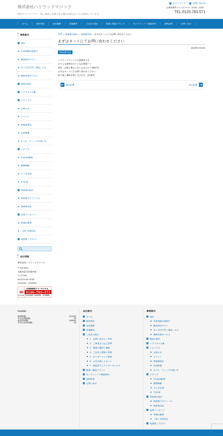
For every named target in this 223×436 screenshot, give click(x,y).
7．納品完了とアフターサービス (105, 365)
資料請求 (168, 23)
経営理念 (40, 23)
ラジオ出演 (26, 174)
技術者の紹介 (71, 34)
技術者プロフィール (30, 198)
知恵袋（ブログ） (29, 239)
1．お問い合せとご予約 (101, 339)
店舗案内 (73, 23)
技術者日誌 (86, 34)
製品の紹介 (26, 84)
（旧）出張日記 (28, 231)
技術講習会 (26, 125)
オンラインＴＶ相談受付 (144, 23)
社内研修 (25, 133)
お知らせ (25, 108)
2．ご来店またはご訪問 (101, 343)
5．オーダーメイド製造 (101, 356)
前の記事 (70, 85)
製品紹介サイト (28, 59)
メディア (25, 149)
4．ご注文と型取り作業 (101, 352)
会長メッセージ (28, 214)
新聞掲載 (25, 165)
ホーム (25, 23)
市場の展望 (26, 223)
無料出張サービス (29, 76)
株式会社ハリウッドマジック (45, 6)
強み (23, 43)
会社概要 (57, 23)
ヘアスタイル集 (28, 92)
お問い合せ (186, 23)
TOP (60, 34)
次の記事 (193, 85)
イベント (25, 116)
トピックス (26, 100)
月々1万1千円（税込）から (33, 67)
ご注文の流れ (92, 23)
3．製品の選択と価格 (100, 348)
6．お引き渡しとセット (101, 361)
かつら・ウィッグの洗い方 (33, 141)
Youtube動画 (27, 157)
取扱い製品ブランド (115, 23)
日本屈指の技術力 (29, 51)
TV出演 (24, 182)
